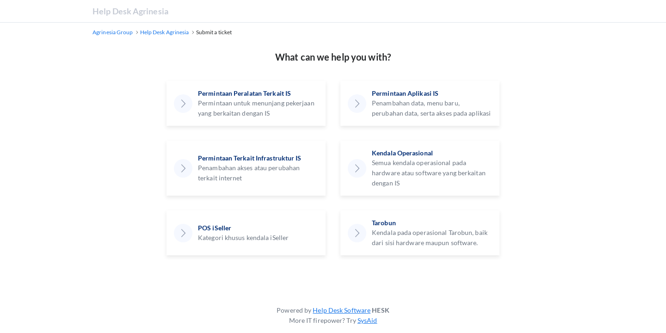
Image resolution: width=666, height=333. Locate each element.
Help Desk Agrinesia (130, 11)
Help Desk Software (341, 310)
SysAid (367, 320)
